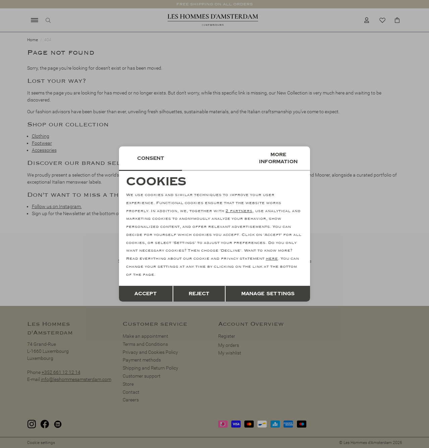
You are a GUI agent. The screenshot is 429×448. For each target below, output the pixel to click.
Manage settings (268, 294)
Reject (199, 294)
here (272, 258)
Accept (145, 294)
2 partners (239, 210)
